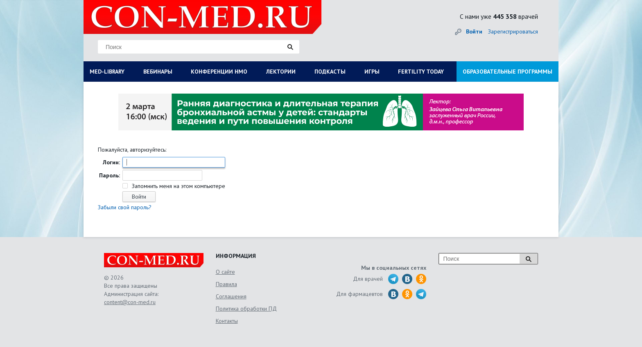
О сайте (225, 271)
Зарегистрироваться (513, 31)
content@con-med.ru (130, 302)
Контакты (227, 321)
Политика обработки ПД (246, 308)
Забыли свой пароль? (124, 207)
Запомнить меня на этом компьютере (177, 186)
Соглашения (231, 296)
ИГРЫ (372, 71)
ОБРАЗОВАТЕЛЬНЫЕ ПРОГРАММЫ (507, 71)
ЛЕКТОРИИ (281, 71)
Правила (226, 284)
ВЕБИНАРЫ (157, 71)
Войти (474, 31)
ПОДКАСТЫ (330, 71)
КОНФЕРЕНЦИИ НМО (219, 71)
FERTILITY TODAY (421, 71)
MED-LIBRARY (107, 71)
